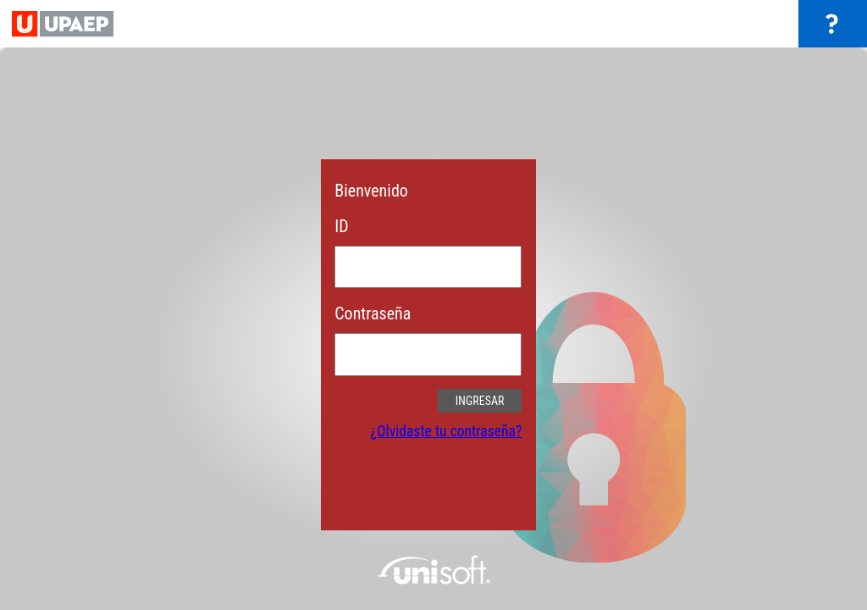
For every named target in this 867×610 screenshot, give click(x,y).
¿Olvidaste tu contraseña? (446, 431)
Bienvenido (371, 190)
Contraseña (372, 313)
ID (341, 226)
